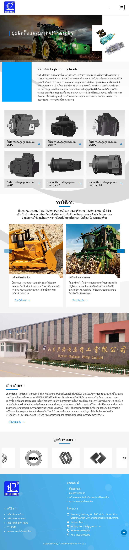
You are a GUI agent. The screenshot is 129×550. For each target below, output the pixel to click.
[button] (8, 251)
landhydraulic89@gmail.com (86, 526)
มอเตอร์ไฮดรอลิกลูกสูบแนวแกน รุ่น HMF (103, 184)
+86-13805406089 (80, 530)
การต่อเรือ (11, 527)
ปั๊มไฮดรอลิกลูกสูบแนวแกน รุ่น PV (20, 143)
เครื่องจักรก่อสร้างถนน (17, 522)
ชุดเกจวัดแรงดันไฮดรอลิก (81, 501)
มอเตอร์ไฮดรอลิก (77, 493)
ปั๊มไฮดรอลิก (75, 488)
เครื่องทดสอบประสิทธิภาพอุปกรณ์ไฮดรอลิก (89, 497)
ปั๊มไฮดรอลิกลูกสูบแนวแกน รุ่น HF (20, 184)
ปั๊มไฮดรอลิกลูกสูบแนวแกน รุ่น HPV (62, 143)
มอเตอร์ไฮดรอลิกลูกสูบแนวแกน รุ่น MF (62, 184)
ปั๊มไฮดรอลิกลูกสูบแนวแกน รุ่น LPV (103, 143)
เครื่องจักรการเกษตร (79, 277)
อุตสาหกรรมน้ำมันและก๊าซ (19, 531)
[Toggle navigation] (122, 7)
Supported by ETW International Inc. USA (64, 543)
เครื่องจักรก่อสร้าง (21, 277)
